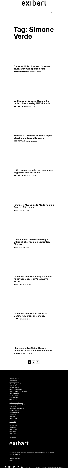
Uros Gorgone (13, 380)
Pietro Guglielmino (14, 397)
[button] (51, 11)
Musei (16, 210)
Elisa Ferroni (13, 420)
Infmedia (61, 467)
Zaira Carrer (13, 414)
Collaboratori (13, 437)
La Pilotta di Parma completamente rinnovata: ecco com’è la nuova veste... (33, 278)
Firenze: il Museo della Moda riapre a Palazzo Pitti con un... (34, 206)
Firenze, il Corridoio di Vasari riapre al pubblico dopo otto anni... (33, 136)
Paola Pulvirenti (13, 424)
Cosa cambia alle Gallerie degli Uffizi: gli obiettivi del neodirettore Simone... (32, 242)
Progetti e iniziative (21, 72)
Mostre (17, 353)
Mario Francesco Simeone (16, 403)
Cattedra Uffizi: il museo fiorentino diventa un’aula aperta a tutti (32, 67)
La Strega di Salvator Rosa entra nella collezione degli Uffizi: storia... (33, 102)
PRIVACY (28, 467)
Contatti (11, 460)
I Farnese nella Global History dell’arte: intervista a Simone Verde (33, 349)
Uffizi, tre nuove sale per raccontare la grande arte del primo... (33, 171)
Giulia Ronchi (13, 386)
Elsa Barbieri (13, 406)
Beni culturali (19, 141)
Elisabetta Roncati (14, 410)
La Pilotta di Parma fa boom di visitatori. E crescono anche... (30, 314)
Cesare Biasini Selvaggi (16, 389)
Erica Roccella (13, 425)
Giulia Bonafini (13, 418)
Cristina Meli (13, 422)
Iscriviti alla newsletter (15, 458)
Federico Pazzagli (14, 382)
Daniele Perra (13, 433)
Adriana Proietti (13, 399)
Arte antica (18, 106)
